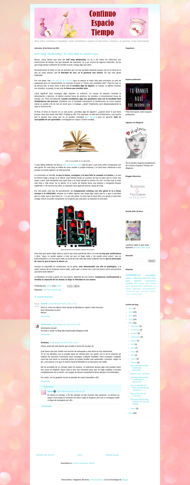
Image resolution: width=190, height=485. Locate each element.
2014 (131, 319)
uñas (147, 283)
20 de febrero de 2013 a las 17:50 (66, 324)
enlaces (129, 278)
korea (133, 294)
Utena (50, 391)
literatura (137, 281)
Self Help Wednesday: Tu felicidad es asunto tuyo (139, 379)
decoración (145, 291)
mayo (133, 352)
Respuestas (48, 387)
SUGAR (44, 304)
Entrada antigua (112, 455)
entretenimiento (137, 286)
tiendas (141, 283)
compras (129, 283)
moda (128, 286)
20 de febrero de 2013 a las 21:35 (71, 391)
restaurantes (150, 281)
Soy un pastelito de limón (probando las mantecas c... (139, 387)
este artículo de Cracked (61, 80)
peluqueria (138, 294)
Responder (45, 316)
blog (154, 278)
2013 (131, 323)
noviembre (135, 330)
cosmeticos (133, 275)
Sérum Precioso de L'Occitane (138, 394)
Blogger (125, 480)
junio (133, 348)
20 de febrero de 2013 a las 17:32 (62, 304)
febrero (134, 362)
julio (133, 344)
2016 (131, 312)
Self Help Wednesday (52, 290)
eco (135, 283)
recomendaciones (149, 289)
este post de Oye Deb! (72, 165)
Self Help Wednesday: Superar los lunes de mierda (139, 401)
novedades (136, 289)
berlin (138, 291)
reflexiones (137, 278)
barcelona (147, 278)
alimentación (130, 291)
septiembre (135, 337)
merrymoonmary (96, 480)
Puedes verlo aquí (141, 247)
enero (133, 408)
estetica (153, 291)
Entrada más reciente (45, 455)
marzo (133, 359)
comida (153, 283)
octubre (134, 333)
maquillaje (150, 275)
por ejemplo (91, 117)
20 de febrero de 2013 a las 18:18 (64, 342)
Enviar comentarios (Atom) (83, 463)
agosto (134, 341)
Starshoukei (46, 324)
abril (133, 355)
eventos (128, 294)
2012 (131, 413)
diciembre (135, 326)
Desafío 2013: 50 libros (139, 374)
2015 (131, 316)
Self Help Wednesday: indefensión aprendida (139, 368)
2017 (131, 308)
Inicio (80, 455)
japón (128, 281)
